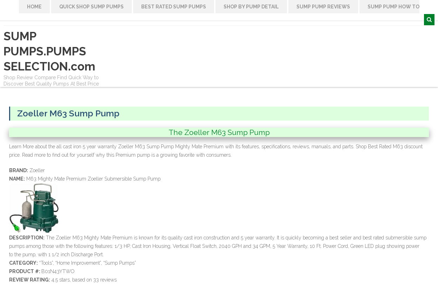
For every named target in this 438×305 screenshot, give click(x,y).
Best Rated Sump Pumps (173, 6)
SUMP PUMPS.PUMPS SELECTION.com (49, 51)
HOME (34, 6)
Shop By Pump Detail (251, 6)
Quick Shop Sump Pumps (91, 6)
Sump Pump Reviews (323, 6)
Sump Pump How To (393, 6)
